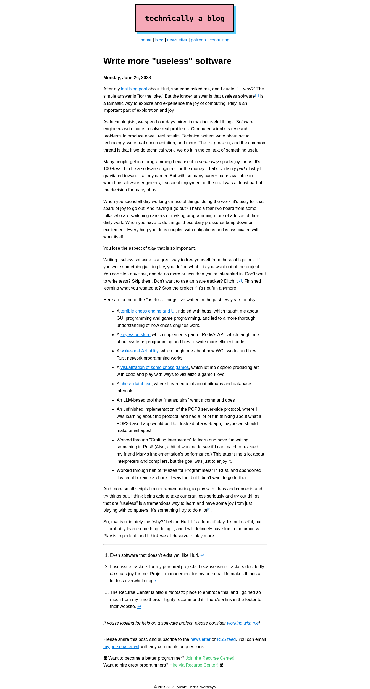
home (146, 40)
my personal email (121, 646)
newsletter (177, 40)
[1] (257, 95)
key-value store (135, 334)
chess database (135, 383)
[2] (240, 280)
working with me (243, 623)
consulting (219, 40)
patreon (198, 40)
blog (159, 40)
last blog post (134, 89)
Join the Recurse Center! (210, 658)
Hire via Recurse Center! (194, 665)
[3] (209, 509)
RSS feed (226, 639)
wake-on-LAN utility (139, 351)
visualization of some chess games (154, 367)
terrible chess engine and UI (147, 311)
